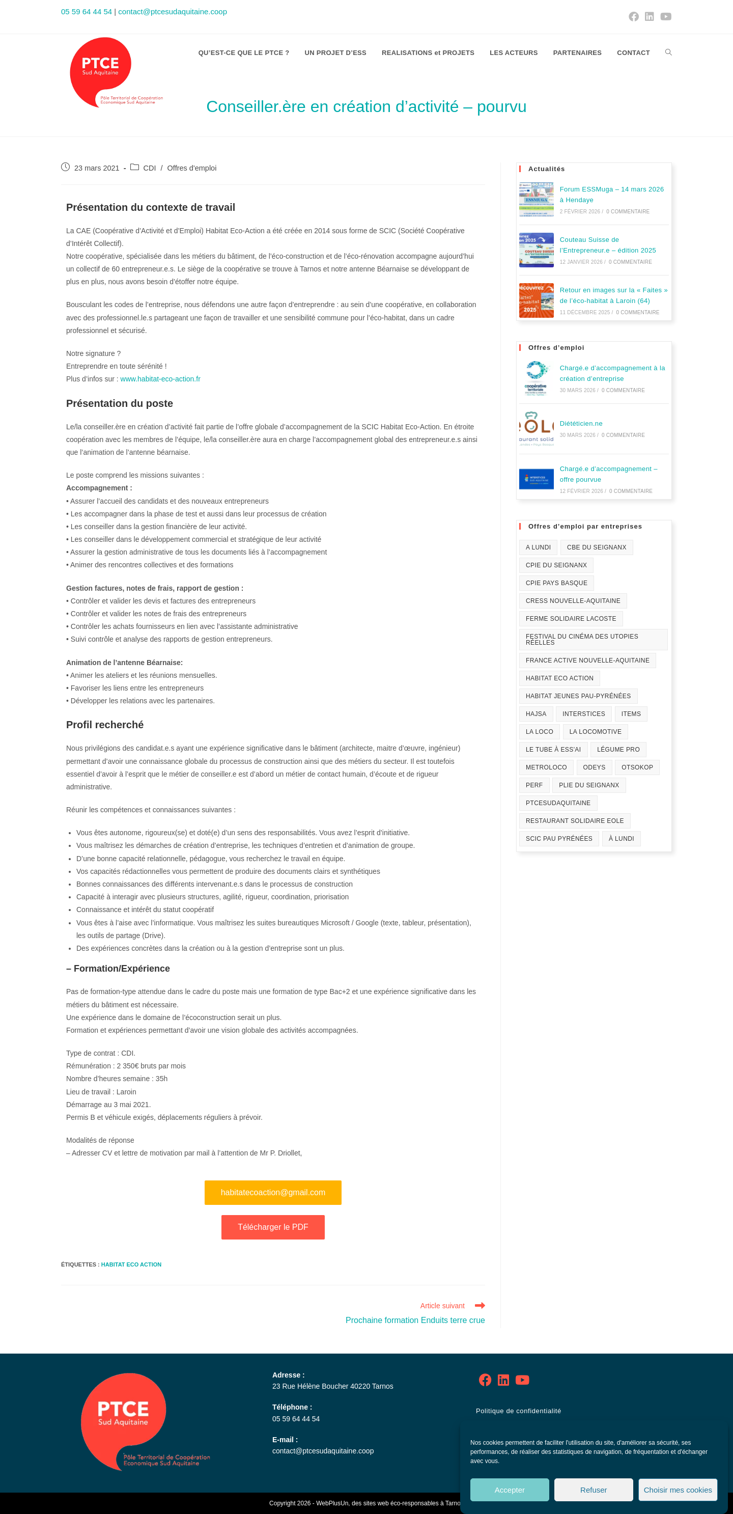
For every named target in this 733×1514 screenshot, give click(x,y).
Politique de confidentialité (518, 1411)
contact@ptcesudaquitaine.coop (172, 11)
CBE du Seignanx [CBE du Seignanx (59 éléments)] (597, 547)
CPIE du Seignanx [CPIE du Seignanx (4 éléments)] (556, 565)
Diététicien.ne (581, 423)
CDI (150, 168)
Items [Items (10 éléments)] (631, 714)
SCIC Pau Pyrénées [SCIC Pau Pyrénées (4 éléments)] (559, 838)
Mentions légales (503, 1430)
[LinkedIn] (503, 1380)
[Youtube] (522, 1380)
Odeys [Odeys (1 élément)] (594, 767)
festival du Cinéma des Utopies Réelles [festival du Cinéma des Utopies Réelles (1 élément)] (582, 639)
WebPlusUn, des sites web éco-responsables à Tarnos (390, 1503)
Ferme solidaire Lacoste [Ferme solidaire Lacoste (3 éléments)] (571, 618)
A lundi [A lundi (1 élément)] (538, 547)
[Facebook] (485, 1380)
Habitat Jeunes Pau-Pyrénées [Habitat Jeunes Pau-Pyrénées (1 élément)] (578, 696)
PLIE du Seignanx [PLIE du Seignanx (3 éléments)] (589, 785)
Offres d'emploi (192, 168)
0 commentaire (628, 211)
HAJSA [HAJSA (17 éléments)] (536, 714)
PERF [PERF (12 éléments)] (534, 785)
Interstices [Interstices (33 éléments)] (583, 714)
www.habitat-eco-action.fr (161, 379)
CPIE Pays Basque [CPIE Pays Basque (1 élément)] (556, 583)
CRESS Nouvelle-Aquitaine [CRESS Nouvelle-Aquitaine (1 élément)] (573, 600)
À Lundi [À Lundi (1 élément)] (621, 838)
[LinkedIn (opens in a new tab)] (649, 17)
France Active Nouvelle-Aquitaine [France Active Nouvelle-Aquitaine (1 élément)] (588, 660)
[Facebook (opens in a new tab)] (634, 17)
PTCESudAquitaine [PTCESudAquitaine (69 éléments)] (558, 803)
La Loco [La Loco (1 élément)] (539, 731)
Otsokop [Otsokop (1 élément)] (637, 767)
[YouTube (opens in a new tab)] (664, 17)
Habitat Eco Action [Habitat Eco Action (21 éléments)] (560, 678)
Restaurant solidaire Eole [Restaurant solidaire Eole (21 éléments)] (575, 820)
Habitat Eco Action (131, 1264)
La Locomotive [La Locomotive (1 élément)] (596, 731)
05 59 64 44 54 (86, 11)
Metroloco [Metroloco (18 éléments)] (546, 767)
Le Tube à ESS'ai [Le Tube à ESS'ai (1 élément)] (553, 749)
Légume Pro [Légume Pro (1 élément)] (618, 749)
